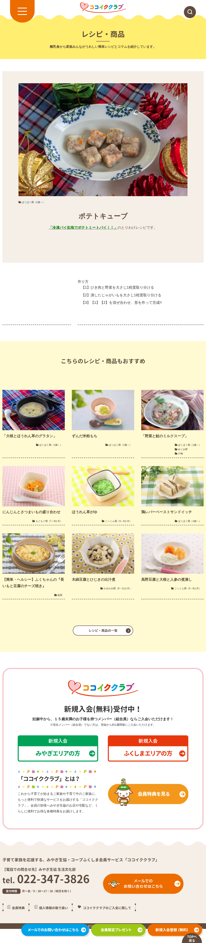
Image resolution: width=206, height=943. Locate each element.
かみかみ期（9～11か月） (118, 588)
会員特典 (18, 908)
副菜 (60, 595)
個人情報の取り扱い (53, 908)
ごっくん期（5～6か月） (118, 521)
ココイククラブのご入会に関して (107, 908)
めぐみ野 (183, 449)
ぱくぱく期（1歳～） (33, 202)
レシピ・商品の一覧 (103, 630)
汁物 (180, 453)
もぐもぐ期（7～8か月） (49, 521)
